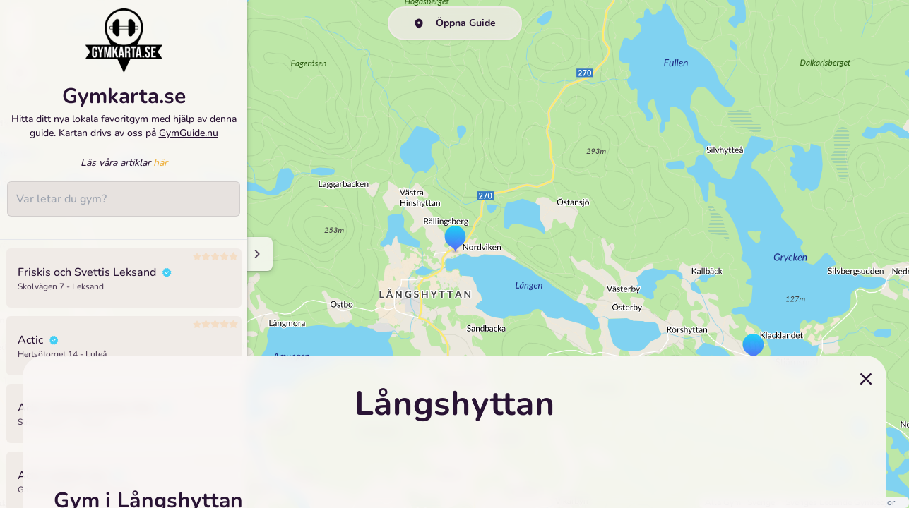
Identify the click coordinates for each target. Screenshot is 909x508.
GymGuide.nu (188, 135)
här (160, 165)
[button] (753, 348)
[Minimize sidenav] (256, 254)
